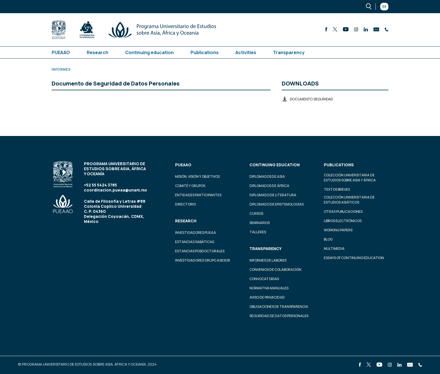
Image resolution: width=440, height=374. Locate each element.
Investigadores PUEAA (195, 232)
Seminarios (259, 222)
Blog (328, 239)
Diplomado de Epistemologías (276, 204)
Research (97, 52)
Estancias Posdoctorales (199, 251)
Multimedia (334, 248)
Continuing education (149, 52)
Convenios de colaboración (275, 269)
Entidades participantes (198, 195)
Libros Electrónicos (342, 220)
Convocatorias (264, 278)
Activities (245, 52)
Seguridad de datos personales (278, 315)
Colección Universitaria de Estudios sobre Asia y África (350, 178)
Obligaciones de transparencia (278, 306)
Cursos (256, 213)
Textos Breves (337, 189)
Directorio (185, 204)
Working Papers (338, 230)
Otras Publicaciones (343, 211)
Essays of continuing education (354, 257)
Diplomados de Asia (267, 176)
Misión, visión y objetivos (197, 176)
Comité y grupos (190, 185)
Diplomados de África (269, 185)
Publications (205, 52)
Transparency (288, 52)
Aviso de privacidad (267, 297)
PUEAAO (61, 52)
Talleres (257, 232)
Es (384, 6)
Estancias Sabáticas (194, 241)
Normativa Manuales (268, 288)
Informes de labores (268, 260)
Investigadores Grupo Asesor (202, 260)
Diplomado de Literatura (272, 195)
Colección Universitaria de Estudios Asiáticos (349, 200)
